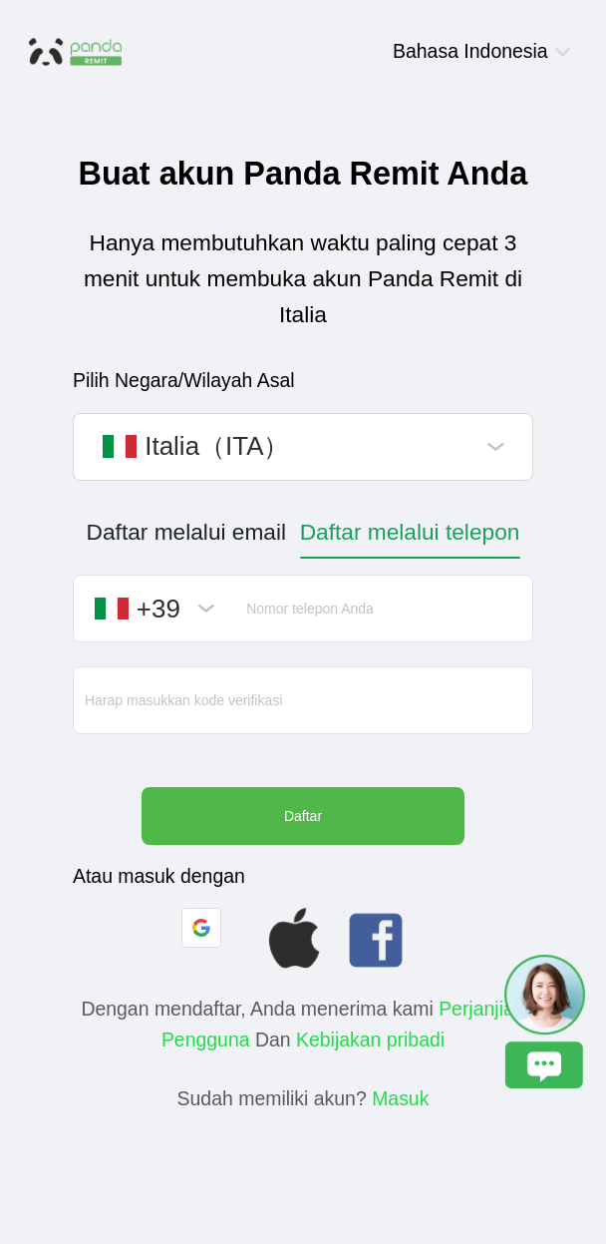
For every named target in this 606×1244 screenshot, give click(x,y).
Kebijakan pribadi (370, 1039)
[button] (201, 928)
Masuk (400, 1098)
